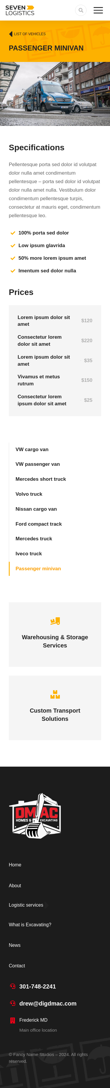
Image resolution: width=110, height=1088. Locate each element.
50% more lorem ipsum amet (52, 258)
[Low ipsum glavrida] (13, 246)
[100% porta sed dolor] (13, 233)
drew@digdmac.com (48, 1003)
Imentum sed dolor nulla (47, 271)
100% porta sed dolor (43, 233)
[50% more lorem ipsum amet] (13, 258)
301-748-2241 (37, 986)
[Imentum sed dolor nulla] (13, 271)
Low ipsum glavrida (41, 245)
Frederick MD (33, 1020)
